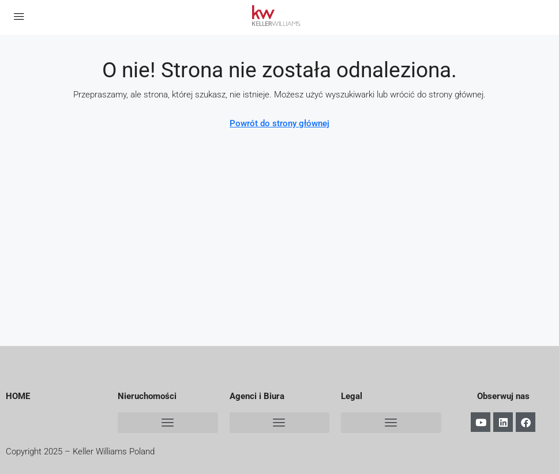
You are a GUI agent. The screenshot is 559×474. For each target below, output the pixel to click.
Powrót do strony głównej (279, 123)
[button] (168, 422)
